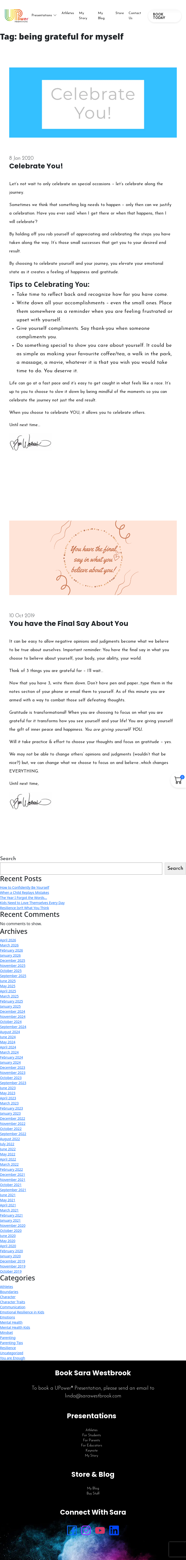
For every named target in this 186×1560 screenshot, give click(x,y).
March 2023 (9, 1103)
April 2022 (8, 1159)
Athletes (68, 13)
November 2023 (12, 1072)
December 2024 (12, 1011)
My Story (83, 15)
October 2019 (11, 1271)
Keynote (92, 1450)
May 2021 (7, 1200)
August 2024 (10, 1031)
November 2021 (12, 1179)
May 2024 (7, 1042)
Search (8, 858)
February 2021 (11, 1215)
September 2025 (13, 975)
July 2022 (7, 1144)
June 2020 (8, 1235)
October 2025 (11, 970)
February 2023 (11, 1108)
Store (120, 13)
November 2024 (12, 1016)
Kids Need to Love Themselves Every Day (32, 902)
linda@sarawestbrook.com (93, 1396)
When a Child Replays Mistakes (24, 892)
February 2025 (11, 1001)
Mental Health (11, 1322)
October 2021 (11, 1184)
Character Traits (12, 1302)
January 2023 (10, 1113)
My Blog (101, 15)
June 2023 (8, 1088)
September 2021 (13, 1189)
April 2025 (8, 991)
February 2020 (11, 1251)
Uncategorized (11, 1353)
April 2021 (8, 1205)
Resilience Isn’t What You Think (24, 907)
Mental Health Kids (15, 1327)
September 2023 (13, 1082)
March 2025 (9, 996)
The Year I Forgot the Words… (23, 897)
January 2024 (10, 1062)
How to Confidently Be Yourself (24, 887)
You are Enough (12, 1358)
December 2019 (12, 1261)
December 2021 (12, 1174)
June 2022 (8, 1149)
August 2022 (10, 1139)
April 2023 (8, 1098)
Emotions (7, 1317)
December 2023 (12, 1067)
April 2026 (8, 940)
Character (8, 1296)
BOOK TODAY (159, 16)
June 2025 (8, 981)
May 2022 (7, 1154)
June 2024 (8, 1037)
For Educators (91, 1445)
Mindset (6, 1332)
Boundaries (9, 1291)
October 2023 (11, 1077)
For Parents (91, 1440)
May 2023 (7, 1093)
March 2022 (9, 1164)
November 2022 (12, 1123)
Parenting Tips (11, 1342)
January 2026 (10, 955)
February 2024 (11, 1057)
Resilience (8, 1347)
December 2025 (12, 960)
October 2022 (11, 1128)
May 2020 (7, 1240)
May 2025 (7, 986)
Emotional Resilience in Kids (22, 1312)
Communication (12, 1307)
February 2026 (11, 950)
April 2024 (8, 1047)
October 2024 (11, 1021)
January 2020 (10, 1256)
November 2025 (12, 965)
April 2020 (8, 1246)
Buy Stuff (93, 1493)
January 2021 (10, 1220)
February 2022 (11, 1169)
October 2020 (11, 1230)
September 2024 (13, 1026)
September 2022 (13, 1133)
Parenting (8, 1337)
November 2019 (12, 1266)
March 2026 (9, 945)
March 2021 (9, 1210)
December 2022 (12, 1118)
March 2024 (9, 1052)
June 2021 (8, 1195)
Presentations (41, 15)
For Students (91, 1435)
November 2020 (12, 1225)
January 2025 (10, 1006)
